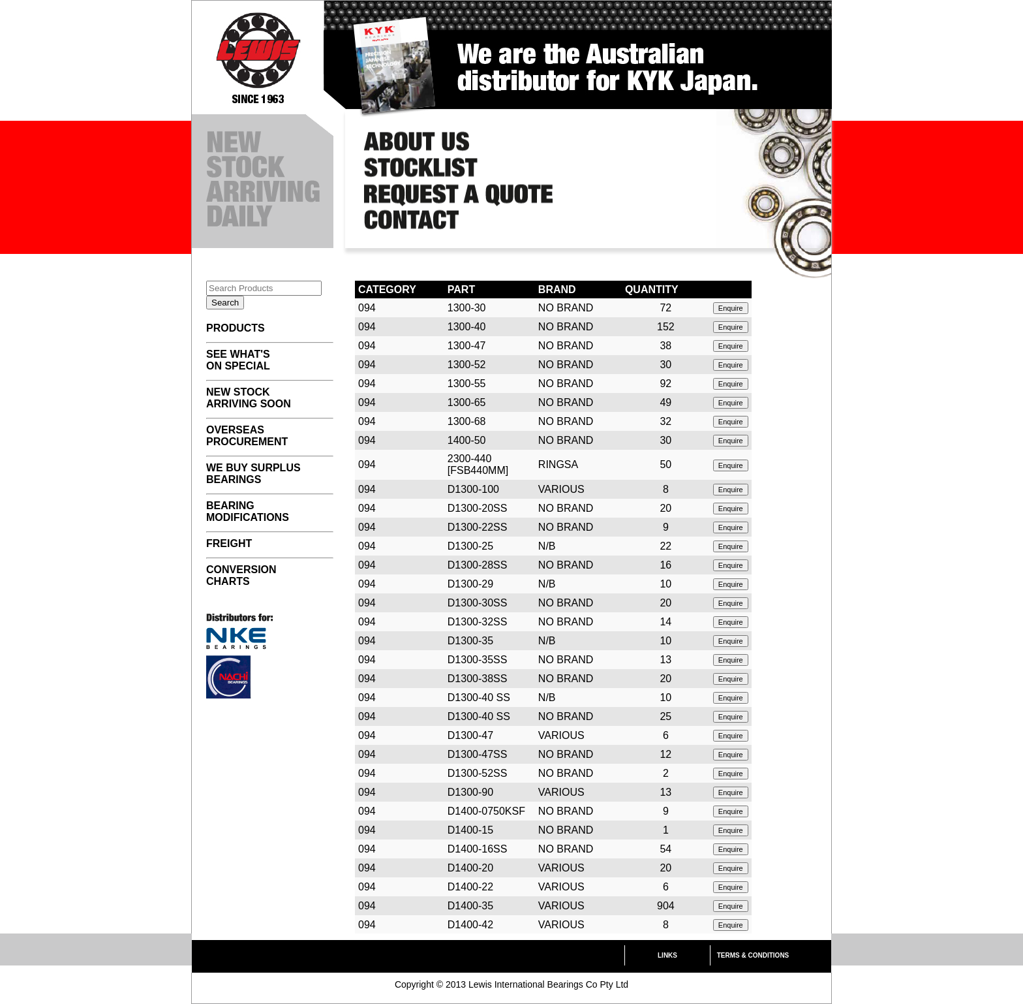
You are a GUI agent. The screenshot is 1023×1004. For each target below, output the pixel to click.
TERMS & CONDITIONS (753, 955)
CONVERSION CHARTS (241, 575)
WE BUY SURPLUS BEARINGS (253, 473)
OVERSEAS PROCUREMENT (247, 435)
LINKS (667, 955)
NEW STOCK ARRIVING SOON (248, 397)
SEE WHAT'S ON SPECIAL (238, 360)
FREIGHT (229, 543)
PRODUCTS (235, 328)
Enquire (730, 308)
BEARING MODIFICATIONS (247, 511)
